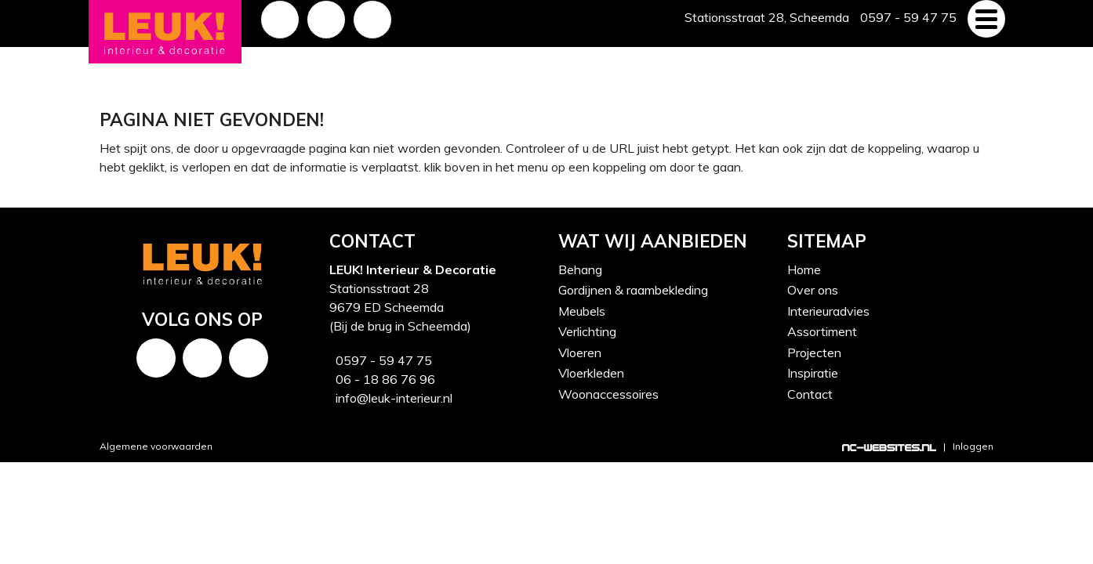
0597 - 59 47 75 (380, 360)
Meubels (581, 311)
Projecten (814, 352)
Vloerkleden (591, 373)
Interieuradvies (828, 311)
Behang (580, 269)
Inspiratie (812, 373)
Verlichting (587, 331)
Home (804, 269)
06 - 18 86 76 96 (382, 379)
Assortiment (822, 331)
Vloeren (579, 352)
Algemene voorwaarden (156, 446)
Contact (810, 394)
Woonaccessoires (608, 394)
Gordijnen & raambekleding (633, 290)
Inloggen (973, 446)
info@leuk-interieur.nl (390, 398)
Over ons (812, 290)
